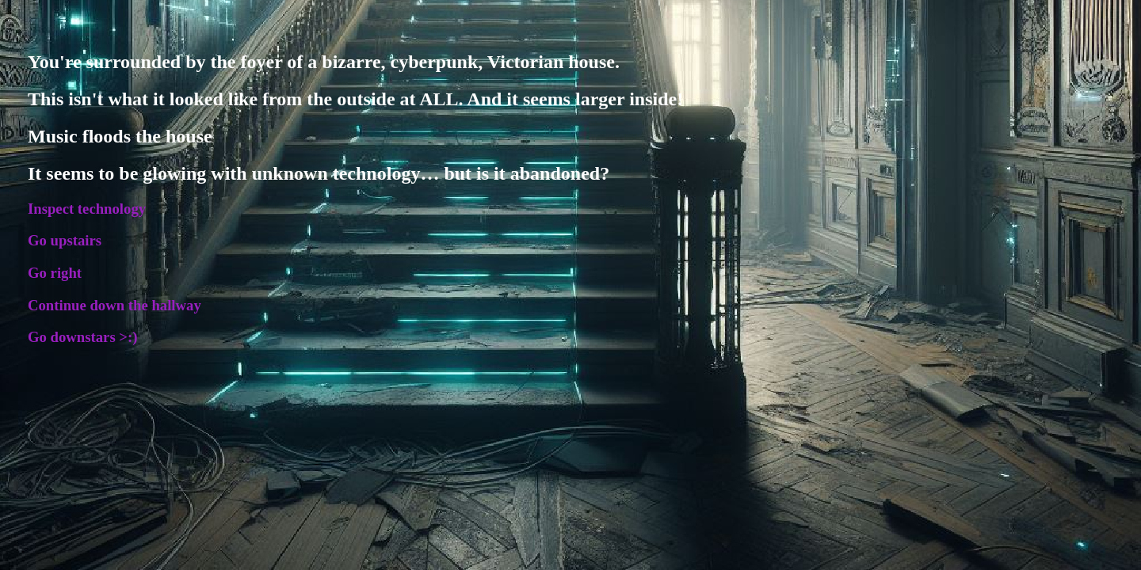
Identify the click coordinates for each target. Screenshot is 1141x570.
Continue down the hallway (114, 305)
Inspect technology (87, 208)
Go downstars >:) (82, 337)
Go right (55, 272)
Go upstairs (64, 240)
